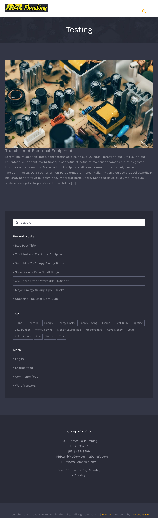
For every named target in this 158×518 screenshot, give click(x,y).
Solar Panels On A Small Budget (38, 272)
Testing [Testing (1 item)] (49, 336)
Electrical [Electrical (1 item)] (33, 323)
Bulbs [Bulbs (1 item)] (18, 323)
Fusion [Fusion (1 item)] (106, 323)
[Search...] (79, 222)
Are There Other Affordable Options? (42, 281)
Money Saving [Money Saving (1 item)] (43, 329)
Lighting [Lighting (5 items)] (138, 323)
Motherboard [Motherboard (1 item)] (94, 329)
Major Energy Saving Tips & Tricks (39, 290)
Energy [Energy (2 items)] (48, 323)
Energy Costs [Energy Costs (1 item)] (66, 323)
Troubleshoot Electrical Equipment (39, 150)
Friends (106, 514)
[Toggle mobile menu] (151, 11)
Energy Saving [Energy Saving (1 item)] (88, 323)
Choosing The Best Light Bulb (36, 298)
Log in (19, 359)
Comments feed (26, 376)
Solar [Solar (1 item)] (130, 329)
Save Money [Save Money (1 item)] (115, 329)
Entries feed (24, 368)
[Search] (17, 222)
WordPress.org (25, 385)
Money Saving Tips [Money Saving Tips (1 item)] (69, 329)
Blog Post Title (25, 245)
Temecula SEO (140, 514)
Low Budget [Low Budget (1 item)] (22, 329)
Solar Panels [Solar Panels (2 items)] (23, 336)
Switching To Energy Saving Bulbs (39, 263)
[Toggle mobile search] (144, 11)
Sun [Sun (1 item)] (38, 336)
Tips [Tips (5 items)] (61, 336)
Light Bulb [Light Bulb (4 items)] (121, 323)
